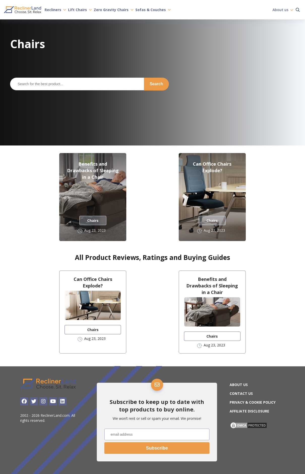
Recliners (55, 9)
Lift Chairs (80, 9)
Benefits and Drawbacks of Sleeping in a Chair (93, 170)
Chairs (93, 220)
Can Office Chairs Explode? (212, 167)
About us (282, 9)
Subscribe (157, 448)
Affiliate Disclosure (249, 411)
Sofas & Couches (153, 9)
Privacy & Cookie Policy (253, 402)
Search (156, 84)
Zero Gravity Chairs (113, 9)
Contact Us (241, 393)
